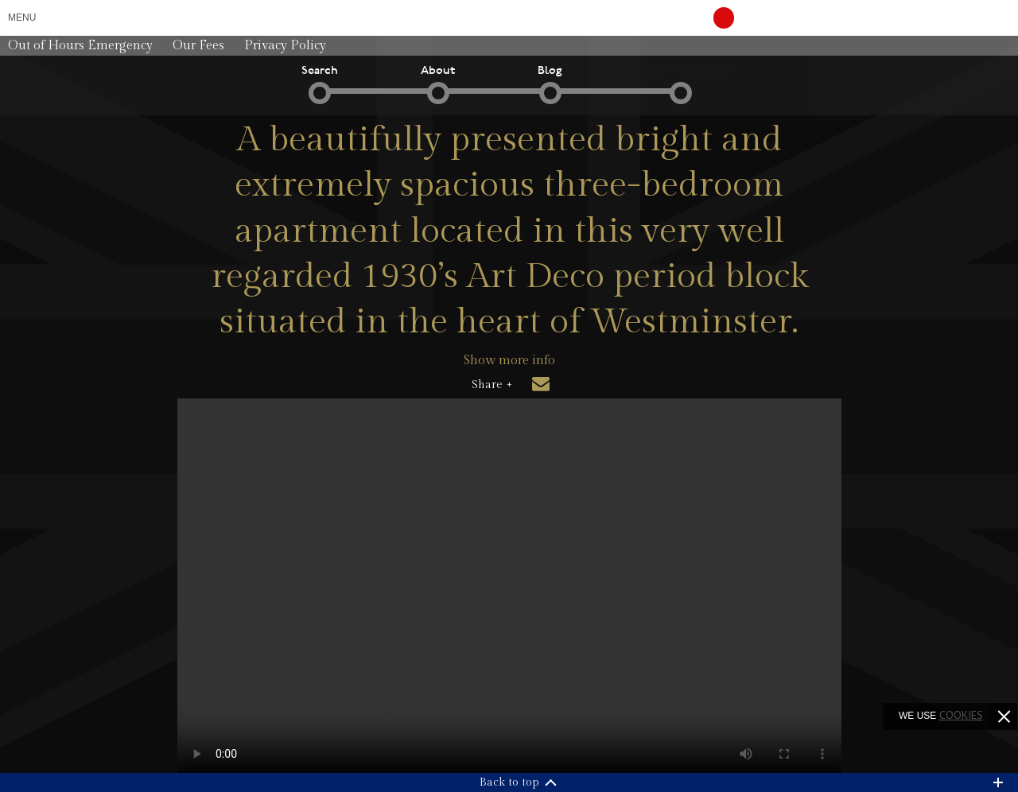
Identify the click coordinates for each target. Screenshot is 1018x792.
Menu (22, 17)
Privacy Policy (285, 45)
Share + (492, 385)
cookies (961, 715)
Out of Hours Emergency (80, 45)
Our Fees (198, 45)
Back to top (509, 782)
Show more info (509, 360)
